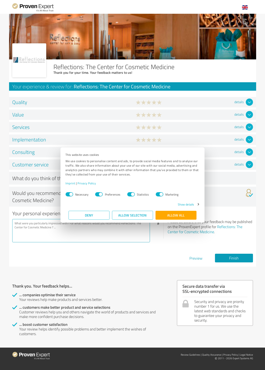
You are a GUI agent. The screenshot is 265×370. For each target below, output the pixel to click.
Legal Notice (246, 354)
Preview (195, 258)
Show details (183, 204)
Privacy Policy (90, 183)
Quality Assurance (211, 354)
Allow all (176, 215)
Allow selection (132, 215)
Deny (89, 215)
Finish (234, 257)
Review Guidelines (190, 354)
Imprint (74, 183)
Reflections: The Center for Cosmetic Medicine (205, 229)
